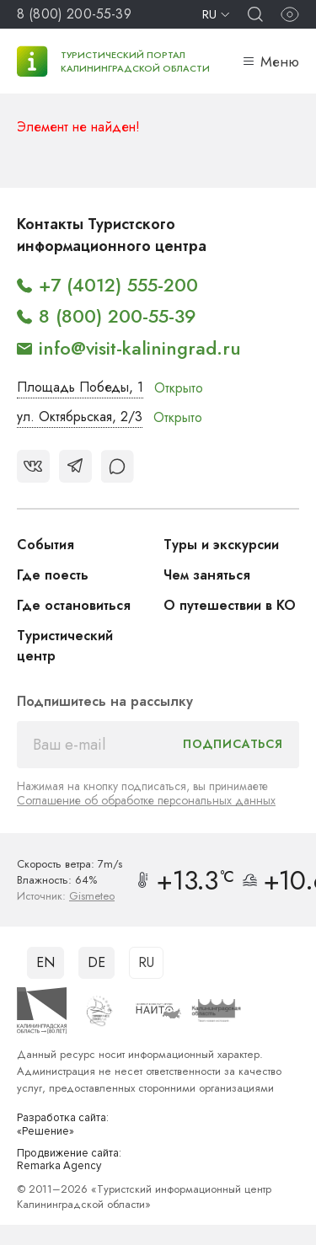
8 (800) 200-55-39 (74, 14)
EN (45, 962)
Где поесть (52, 575)
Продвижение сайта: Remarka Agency (69, 1160)
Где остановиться (74, 605)
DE (96, 962)
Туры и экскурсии (221, 544)
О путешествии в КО (229, 605)
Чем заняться (206, 575)
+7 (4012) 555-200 (118, 284)
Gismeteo (92, 896)
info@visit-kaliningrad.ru (140, 347)
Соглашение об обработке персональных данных (146, 800)
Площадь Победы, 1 (80, 387)
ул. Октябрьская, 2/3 (79, 416)
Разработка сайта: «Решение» (63, 1125)
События (45, 544)
